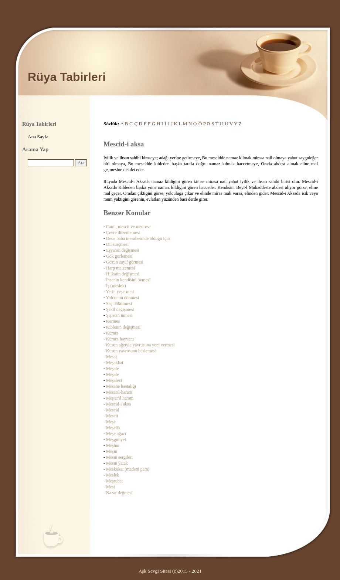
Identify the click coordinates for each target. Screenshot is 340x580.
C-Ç (133, 123)
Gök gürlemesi (119, 256)
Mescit (112, 415)
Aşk (142, 571)
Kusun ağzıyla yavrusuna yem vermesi (140, 344)
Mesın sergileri (119, 457)
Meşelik (113, 427)
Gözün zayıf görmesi (124, 262)
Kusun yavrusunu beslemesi (131, 350)
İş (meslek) (116, 285)
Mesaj (111, 356)
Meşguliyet (116, 439)
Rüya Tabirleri (67, 77)
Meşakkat (114, 362)
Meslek (112, 475)
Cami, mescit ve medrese (128, 226)
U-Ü (224, 123)
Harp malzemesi (120, 268)
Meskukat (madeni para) (127, 469)
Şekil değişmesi (120, 309)
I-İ (164, 123)
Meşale (112, 368)
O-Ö (197, 123)
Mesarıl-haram (119, 392)
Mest (110, 486)
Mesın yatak (117, 463)
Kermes (113, 321)
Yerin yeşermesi (120, 291)
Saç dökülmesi (119, 303)
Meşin (111, 451)
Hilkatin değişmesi (122, 274)
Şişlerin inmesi (119, 315)
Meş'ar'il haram (119, 398)
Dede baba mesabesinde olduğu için (138, 238)
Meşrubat (114, 481)
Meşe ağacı (116, 433)
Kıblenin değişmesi (123, 327)
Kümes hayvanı (120, 339)
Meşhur (113, 445)
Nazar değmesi (119, 492)
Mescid (112, 410)
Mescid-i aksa (118, 404)
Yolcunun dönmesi (122, 297)
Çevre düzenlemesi (123, 232)
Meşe (111, 421)
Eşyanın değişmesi (122, 250)
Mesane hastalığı (121, 386)
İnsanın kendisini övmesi (128, 279)
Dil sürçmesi (117, 244)
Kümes (112, 333)
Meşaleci (114, 380)
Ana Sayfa (38, 136)
